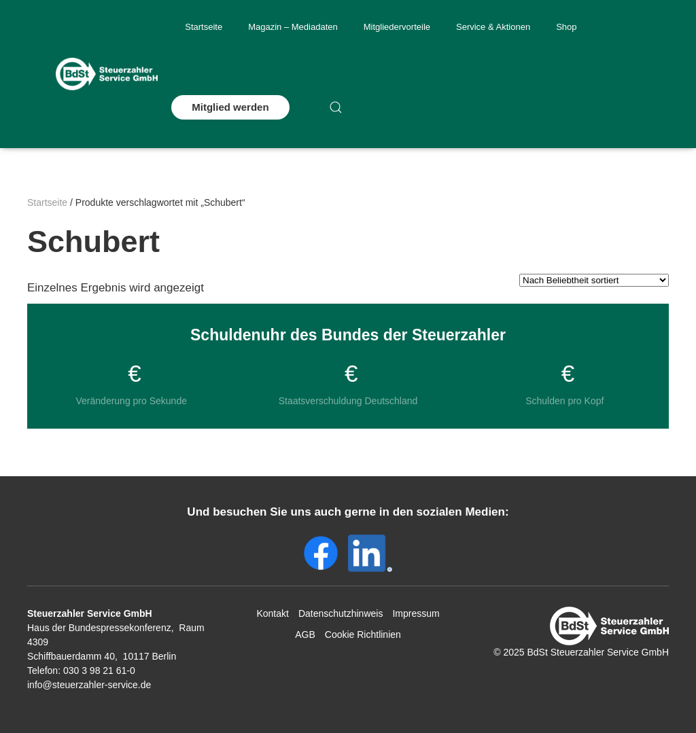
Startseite (203, 27)
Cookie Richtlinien (363, 634)
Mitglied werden (230, 107)
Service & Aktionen (493, 27)
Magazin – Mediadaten (293, 27)
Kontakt (272, 613)
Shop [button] (566, 27)
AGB (305, 634)
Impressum (415, 613)
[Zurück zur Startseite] (107, 74)
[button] (335, 107)
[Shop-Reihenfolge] (594, 280)
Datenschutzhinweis (340, 613)
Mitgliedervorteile (397, 27)
